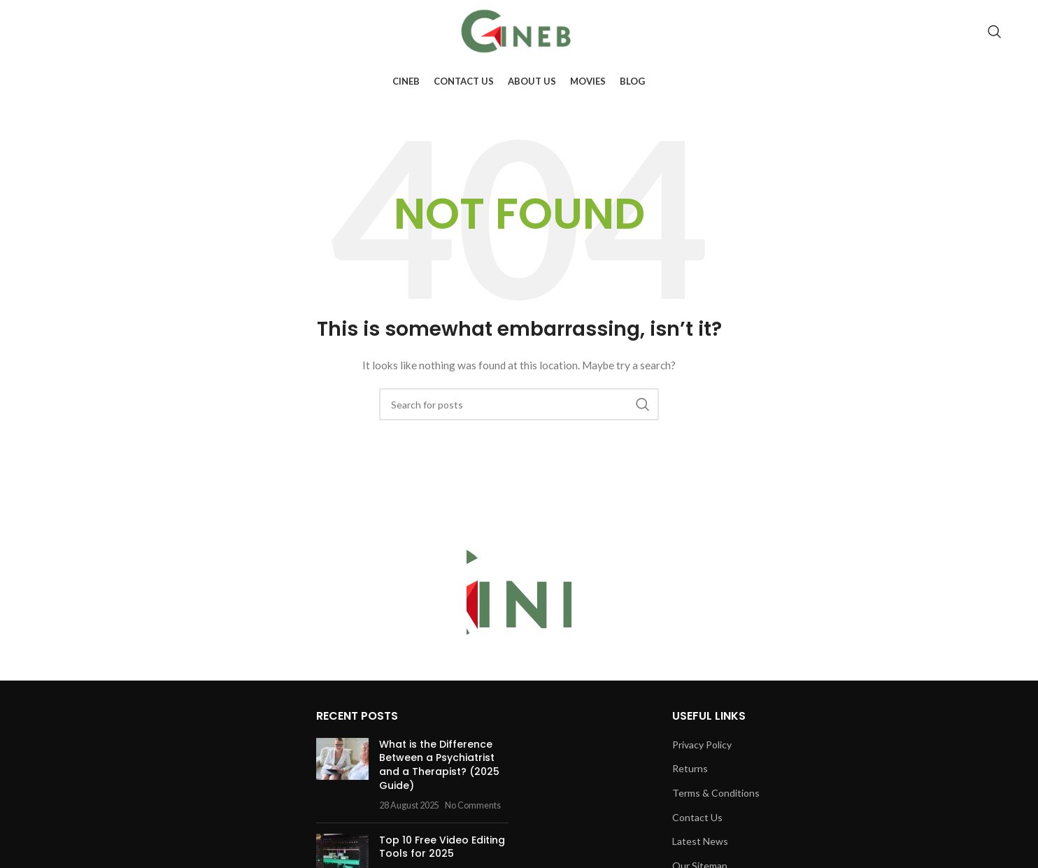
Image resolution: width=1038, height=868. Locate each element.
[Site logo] (519, 30)
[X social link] (902, 31)
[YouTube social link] (942, 31)
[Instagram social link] (921, 31)
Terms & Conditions (716, 793)
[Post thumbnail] (342, 775)
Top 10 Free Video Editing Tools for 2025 (442, 847)
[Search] (995, 31)
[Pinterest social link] (963, 31)
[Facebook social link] (883, 31)
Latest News (700, 841)
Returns (690, 768)
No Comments (473, 805)
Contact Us (697, 817)
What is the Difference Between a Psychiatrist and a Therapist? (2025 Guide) (439, 764)
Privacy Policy (702, 744)
